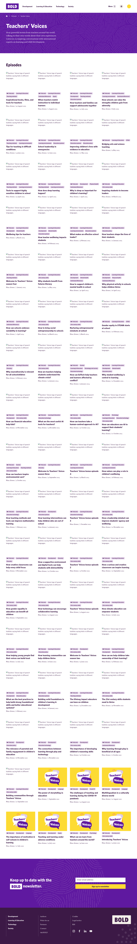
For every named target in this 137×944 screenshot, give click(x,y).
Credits (75, 916)
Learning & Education (44, 6)
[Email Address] (100, 880)
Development (27, 6)
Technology (60, 6)
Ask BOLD (44, 933)
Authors (43, 916)
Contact (43, 929)
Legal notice (77, 920)
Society (71, 6)
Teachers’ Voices (25, 16)
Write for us (44, 920)
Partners (43, 924)
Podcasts (14, 16)
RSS (73, 924)
